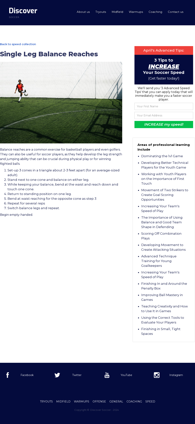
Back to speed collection (18, 44)
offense (99, 401)
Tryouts (100, 12)
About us (83, 12)
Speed (150, 401)
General (116, 401)
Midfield (117, 12)
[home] (23, 12)
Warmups (136, 12)
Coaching (155, 12)
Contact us (175, 12)
